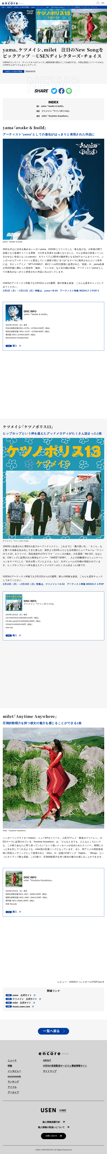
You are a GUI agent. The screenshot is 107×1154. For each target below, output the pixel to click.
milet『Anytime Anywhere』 (56, 116)
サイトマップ (49, 1071)
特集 (10, 1066)
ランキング (13, 1081)
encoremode (14, 1076)
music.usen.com (21, 1006)
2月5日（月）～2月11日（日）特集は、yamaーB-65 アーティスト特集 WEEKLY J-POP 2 (51, 291)
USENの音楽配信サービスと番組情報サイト (65, 1066)
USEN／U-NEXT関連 (21, 7)
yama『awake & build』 (53, 106)
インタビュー (14, 1071)
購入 (15, 346)
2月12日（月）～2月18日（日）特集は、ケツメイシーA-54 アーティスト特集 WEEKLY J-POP (53, 584)
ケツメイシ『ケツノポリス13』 (56, 111)
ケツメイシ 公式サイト (25, 999)
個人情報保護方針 (51, 1122)
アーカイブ (13, 1092)
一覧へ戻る (51, 1031)
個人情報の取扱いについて (51, 1127)
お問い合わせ (51, 1136)
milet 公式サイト (22, 1003)
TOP (2, 7)
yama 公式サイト (22, 995)
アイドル (12, 1087)
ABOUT (47, 1060)
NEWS (9, 7)
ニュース (12, 1060)
